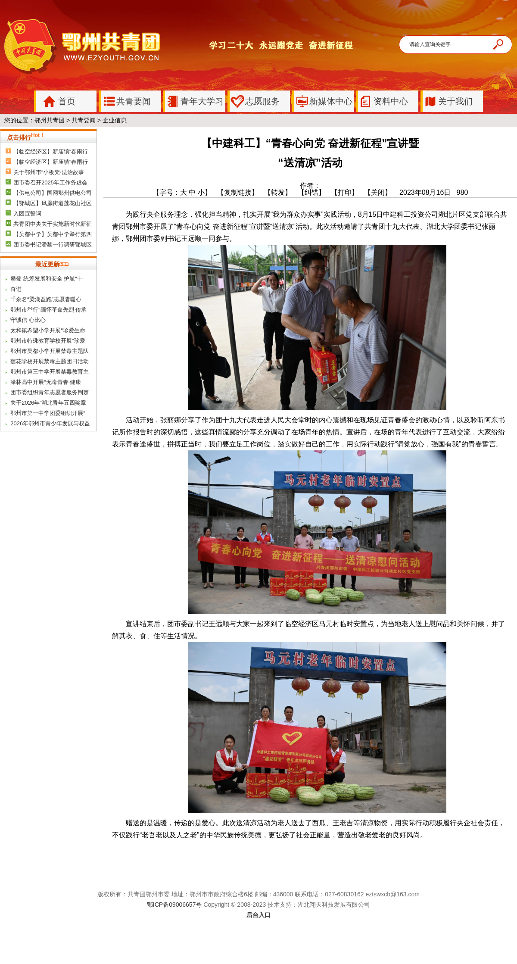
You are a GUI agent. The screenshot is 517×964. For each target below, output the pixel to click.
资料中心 (383, 101)
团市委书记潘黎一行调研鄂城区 (52, 244)
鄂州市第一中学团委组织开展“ (47, 413)
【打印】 (344, 192)
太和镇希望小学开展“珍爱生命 (47, 330)
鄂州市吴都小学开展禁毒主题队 (49, 351)
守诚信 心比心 (28, 320)
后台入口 (258, 914)
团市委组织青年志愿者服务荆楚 (49, 392)
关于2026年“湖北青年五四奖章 (48, 402)
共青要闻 (126, 101)
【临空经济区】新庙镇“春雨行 (50, 151)
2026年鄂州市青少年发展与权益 (50, 423)
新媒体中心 (323, 101)
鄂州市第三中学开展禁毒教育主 (49, 371)
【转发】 (278, 192)
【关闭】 (380, 192)
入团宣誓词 (27, 213)
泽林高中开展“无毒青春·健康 (45, 382)
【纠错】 (311, 192)
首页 (55, 101)
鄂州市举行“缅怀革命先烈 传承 (48, 309)
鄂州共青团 (49, 120)
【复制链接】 (237, 192)
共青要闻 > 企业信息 (99, 120)
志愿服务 (255, 101)
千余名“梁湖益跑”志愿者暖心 (45, 299)
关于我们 (448, 101)
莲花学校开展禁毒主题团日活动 (49, 361)
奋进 (16, 289)
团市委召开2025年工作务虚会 (50, 182)
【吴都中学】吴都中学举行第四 (52, 234)
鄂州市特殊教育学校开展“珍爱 (47, 340)
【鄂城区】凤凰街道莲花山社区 (52, 203)
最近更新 (52, 264)
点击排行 (26, 137)
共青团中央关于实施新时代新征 (52, 224)
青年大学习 (194, 101)
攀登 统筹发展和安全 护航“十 (46, 278)
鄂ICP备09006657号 (174, 904)
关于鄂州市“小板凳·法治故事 (48, 172)
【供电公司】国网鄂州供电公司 (52, 193)
